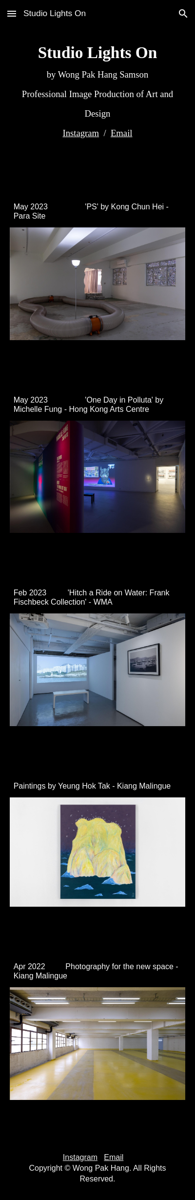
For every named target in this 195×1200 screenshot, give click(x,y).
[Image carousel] (98, 289)
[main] (98, 91)
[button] (11, 13)
